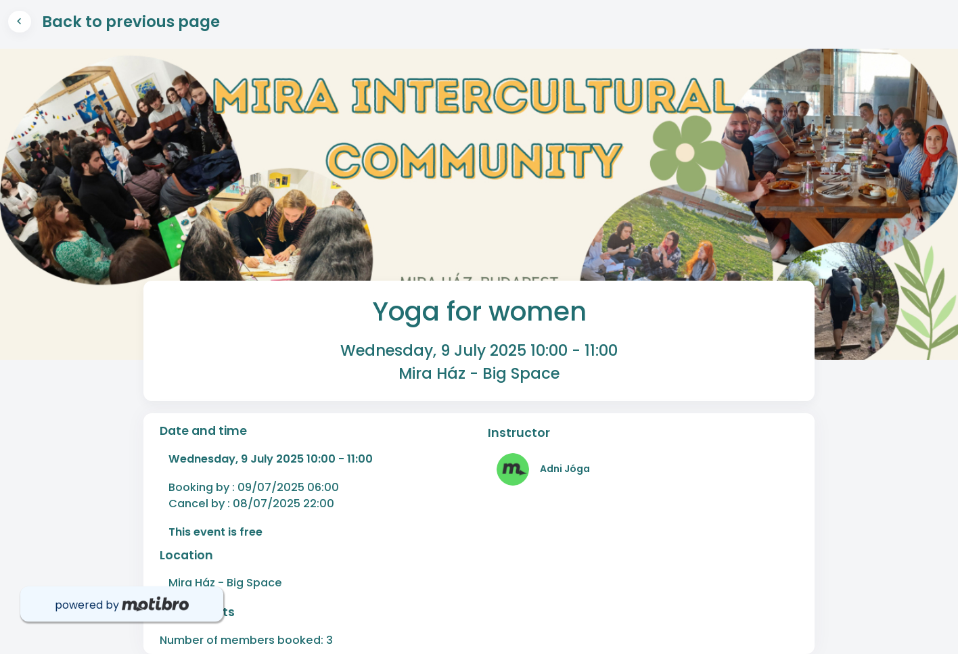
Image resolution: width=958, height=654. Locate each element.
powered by (122, 605)
